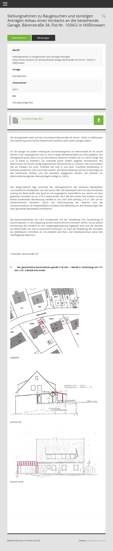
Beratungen (43, 37)
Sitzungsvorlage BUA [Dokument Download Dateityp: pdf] (32, 118)
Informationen (19, 37)
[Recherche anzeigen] (103, 16)
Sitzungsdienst (96, 540)
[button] (98, 120)
